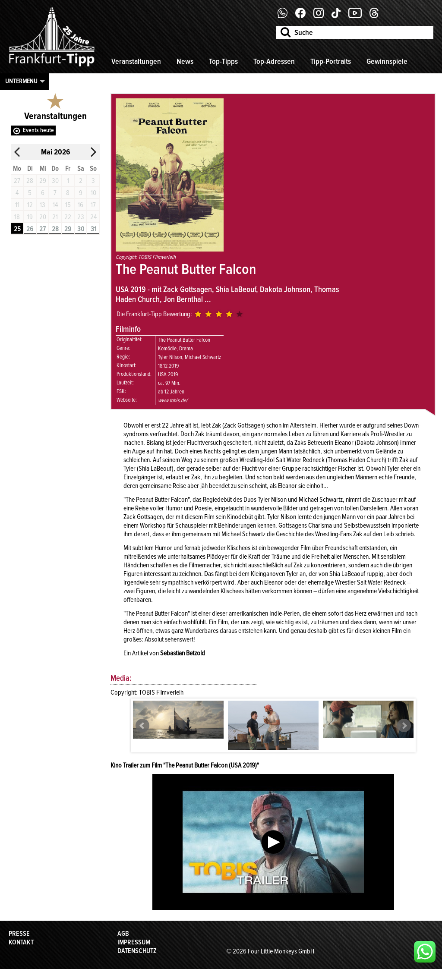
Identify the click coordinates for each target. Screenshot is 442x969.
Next (404, 726)
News (185, 61)
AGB (123, 933)
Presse (19, 933)
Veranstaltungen (136, 61)
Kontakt (21, 942)
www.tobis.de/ (172, 400)
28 (55, 229)
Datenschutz (137, 951)
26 (29, 229)
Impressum (133, 942)
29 (67, 229)
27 (42, 229)
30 (80, 229)
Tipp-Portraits (330, 61)
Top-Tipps (223, 61)
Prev (142, 726)
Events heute (38, 130)
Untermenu (21, 81)
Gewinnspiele (386, 61)
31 (93, 229)
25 (17, 229)
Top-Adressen (274, 61)
